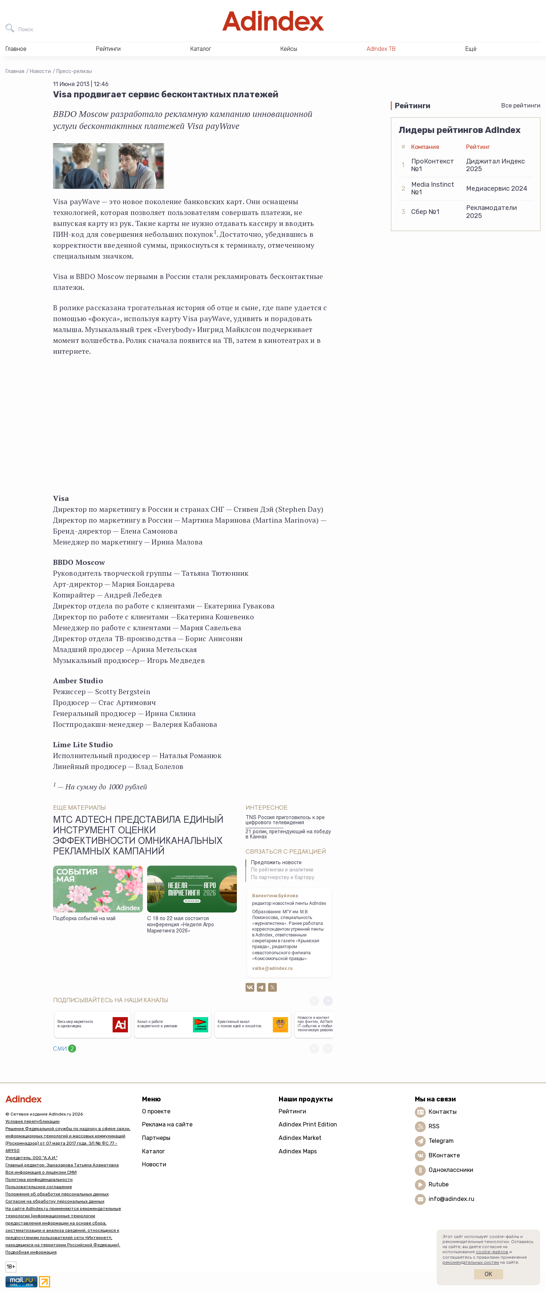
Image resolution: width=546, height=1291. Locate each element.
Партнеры (156, 1137)
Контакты (443, 1111)
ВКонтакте (444, 1155)
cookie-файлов (492, 1251)
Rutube (439, 1184)
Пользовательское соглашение (38, 1186)
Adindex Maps (298, 1151)
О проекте (156, 1111)
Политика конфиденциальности (39, 1179)
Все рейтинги (521, 105)
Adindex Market (300, 1137)
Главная (14, 71)
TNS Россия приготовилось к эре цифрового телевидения (285, 821)
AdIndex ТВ (381, 48)
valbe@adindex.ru (272, 969)
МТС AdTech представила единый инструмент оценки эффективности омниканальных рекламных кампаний (138, 836)
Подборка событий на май (84, 919)
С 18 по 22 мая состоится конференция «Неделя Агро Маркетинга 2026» (180, 925)
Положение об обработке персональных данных (57, 1194)
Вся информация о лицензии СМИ (41, 1172)
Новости (40, 71)
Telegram (441, 1140)
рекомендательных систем (470, 1262)
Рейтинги (292, 1111)
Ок (488, 1274)
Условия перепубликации (32, 1121)
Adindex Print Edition (308, 1124)
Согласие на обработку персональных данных (54, 1201)
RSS (434, 1126)
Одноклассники (451, 1169)
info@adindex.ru (451, 1198)
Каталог (153, 1151)
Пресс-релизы (74, 71)
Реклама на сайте (167, 1124)
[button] (328, 1001)
